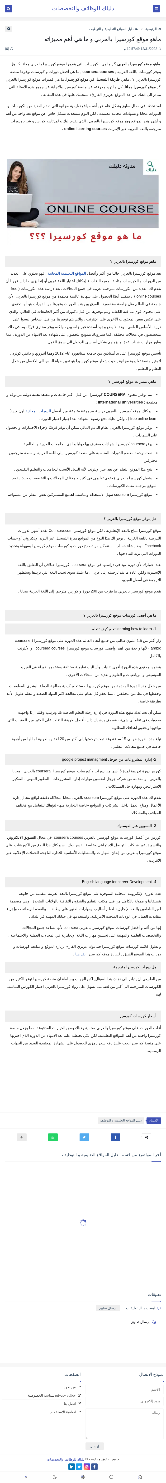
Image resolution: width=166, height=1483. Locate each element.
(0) (9, 49)
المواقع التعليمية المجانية (67, 273)
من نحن (70, 1387)
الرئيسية (153, 29)
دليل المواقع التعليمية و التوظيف (113, 29)
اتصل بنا (70, 1404)
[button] (115, 1137)
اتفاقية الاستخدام (63, 1412)
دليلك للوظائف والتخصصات (83, 8)
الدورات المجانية (38, 411)
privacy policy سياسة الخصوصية (51, 1395)
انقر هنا (80, 954)
